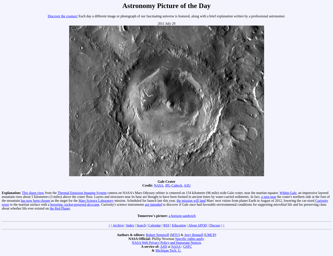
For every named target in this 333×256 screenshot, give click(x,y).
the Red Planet (60, 208)
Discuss (215, 225)
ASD (163, 246)
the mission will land (191, 200)
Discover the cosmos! (63, 16)
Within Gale (287, 193)
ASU (187, 185)
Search (141, 225)
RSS (166, 225)
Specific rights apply (189, 239)
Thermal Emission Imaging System (81, 193)
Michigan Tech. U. (168, 250)
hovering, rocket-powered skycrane (74, 204)
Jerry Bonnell (193, 235)
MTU (175, 235)
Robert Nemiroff (157, 235)
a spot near (268, 197)
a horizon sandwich (182, 216)
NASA (158, 185)
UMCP (210, 235)
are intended (153, 204)
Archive (118, 225)
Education (179, 225)
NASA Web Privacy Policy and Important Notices (166, 243)
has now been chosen (35, 200)
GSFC (187, 246)
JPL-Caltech (173, 185)
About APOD (197, 225)
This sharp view (33, 193)
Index (130, 225)
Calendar (154, 225)
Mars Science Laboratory (96, 200)
